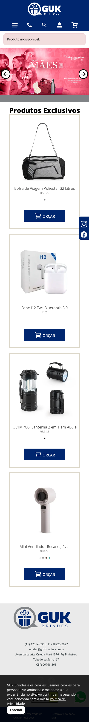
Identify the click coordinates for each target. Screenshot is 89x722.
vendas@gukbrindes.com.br (46, 649)
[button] (5, 74)
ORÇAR (44, 216)
